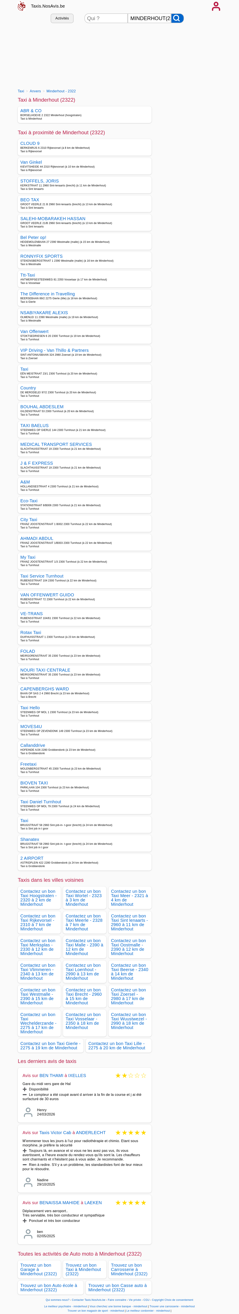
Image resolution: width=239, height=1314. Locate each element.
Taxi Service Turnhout (41, 576)
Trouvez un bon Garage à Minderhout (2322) (38, 1269)
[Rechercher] (177, 18)
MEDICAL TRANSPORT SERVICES (56, 444)
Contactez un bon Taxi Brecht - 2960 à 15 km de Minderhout (84, 996)
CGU (147, 1299)
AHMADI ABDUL (36, 538)
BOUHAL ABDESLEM (42, 406)
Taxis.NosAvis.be (48, 6)
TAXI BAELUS (34, 425)
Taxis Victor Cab (55, 1132)
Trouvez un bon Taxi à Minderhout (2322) (83, 1269)
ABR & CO (31, 110)
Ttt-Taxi (27, 275)
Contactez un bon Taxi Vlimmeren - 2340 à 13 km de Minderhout (37, 972)
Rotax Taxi (30, 632)
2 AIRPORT (32, 858)
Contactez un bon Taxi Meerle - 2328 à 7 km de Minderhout (84, 922)
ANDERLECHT (91, 1132)
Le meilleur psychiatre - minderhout (65, 1306)
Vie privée (135, 1299)
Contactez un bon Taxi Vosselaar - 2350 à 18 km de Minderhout (83, 1021)
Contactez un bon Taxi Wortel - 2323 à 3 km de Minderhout (84, 898)
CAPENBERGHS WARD (44, 689)
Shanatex (29, 839)
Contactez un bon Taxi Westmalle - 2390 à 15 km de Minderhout (37, 996)
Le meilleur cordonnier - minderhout (148, 1310)
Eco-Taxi (28, 501)
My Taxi (28, 557)
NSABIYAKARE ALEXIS (44, 312)
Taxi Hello (30, 707)
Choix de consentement (179, 1299)
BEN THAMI (51, 1075)
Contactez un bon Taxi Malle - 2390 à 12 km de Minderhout (84, 947)
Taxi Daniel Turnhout (40, 801)
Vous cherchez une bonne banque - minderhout (118, 1306)
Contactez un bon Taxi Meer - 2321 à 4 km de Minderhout (129, 898)
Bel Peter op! (33, 237)
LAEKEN (93, 1202)
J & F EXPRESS (36, 463)
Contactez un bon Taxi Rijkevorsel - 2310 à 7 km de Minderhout (37, 922)
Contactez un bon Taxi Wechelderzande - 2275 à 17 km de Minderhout (38, 1023)
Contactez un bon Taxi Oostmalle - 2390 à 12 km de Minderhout (128, 947)
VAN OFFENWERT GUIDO (47, 595)
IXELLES (77, 1075)
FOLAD (27, 651)
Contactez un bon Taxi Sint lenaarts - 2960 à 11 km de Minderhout (129, 922)
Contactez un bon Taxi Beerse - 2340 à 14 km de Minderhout (130, 972)
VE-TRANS (31, 613)
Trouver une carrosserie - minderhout (172, 1306)
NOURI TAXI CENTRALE (45, 670)
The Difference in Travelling (47, 294)
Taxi (24, 369)
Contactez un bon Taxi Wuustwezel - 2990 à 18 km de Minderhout (129, 1021)
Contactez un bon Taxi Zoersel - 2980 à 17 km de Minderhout (128, 996)
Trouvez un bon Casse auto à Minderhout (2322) (117, 1287)
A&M (25, 482)
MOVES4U (31, 726)
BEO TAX (29, 200)
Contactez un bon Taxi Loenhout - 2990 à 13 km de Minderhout (83, 972)
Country (28, 388)
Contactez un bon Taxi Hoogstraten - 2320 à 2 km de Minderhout (38, 898)
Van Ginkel (31, 162)
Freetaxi (28, 764)
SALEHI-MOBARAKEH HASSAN (53, 218)
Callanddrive (32, 745)
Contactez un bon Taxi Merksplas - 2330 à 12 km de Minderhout (37, 947)
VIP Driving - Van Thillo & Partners (54, 350)
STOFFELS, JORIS (39, 181)
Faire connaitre (117, 1299)
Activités (62, 18)
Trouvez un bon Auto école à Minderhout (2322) (48, 1287)
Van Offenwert (34, 331)
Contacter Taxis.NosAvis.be (88, 1299)
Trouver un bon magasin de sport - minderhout (96, 1310)
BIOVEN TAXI (34, 783)
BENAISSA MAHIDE (59, 1202)
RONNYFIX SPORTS (41, 256)
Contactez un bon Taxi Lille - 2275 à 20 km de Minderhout (116, 1045)
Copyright (158, 1299)
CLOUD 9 (30, 143)
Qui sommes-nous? (57, 1299)
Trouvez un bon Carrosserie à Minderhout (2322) (129, 1269)
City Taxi (28, 519)
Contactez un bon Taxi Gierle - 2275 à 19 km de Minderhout (50, 1045)
